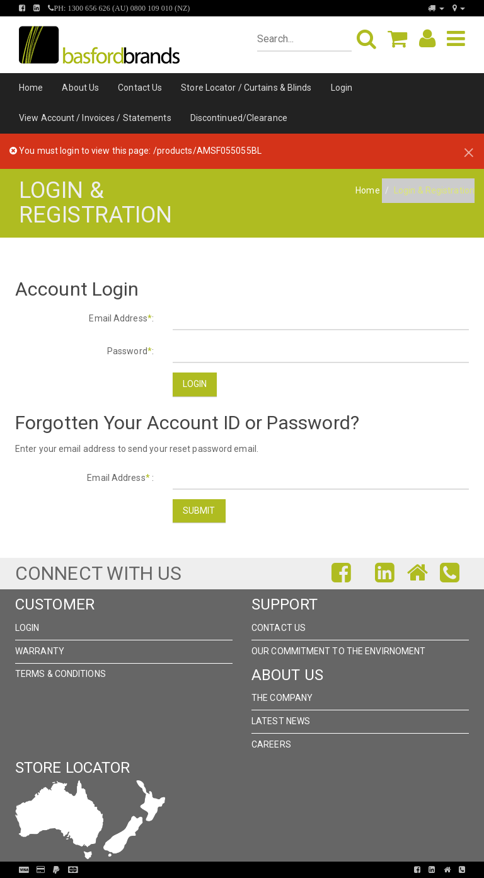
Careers (271, 744)
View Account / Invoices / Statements (95, 118)
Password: (130, 351)
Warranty (39, 651)
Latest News (280, 721)
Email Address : (120, 478)
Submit (199, 510)
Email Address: (121, 318)
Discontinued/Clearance (238, 118)
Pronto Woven (237, 869)
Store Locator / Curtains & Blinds (246, 88)
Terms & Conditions (60, 674)
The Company (282, 698)
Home (31, 88)
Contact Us (140, 88)
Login (342, 88)
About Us (80, 88)
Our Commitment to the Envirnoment (338, 651)
